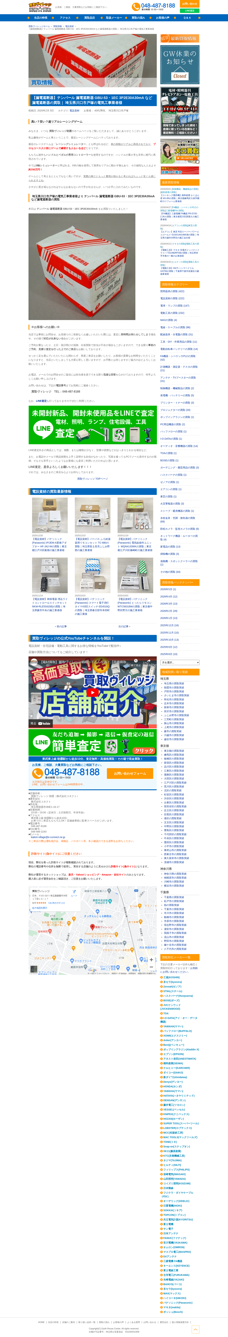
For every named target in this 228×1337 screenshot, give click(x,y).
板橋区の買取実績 (174, 758)
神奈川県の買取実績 (175, 873)
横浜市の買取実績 (174, 885)
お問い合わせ (189, 3)
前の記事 (62, 626)
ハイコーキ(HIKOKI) (174, 1298)
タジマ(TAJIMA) (172, 1160)
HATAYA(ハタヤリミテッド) (179, 1095)
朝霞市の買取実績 (174, 687)
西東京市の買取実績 (175, 854)
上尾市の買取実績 (174, 727)
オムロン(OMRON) (174, 1247)
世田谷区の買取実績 (175, 806)
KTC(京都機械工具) (174, 1155)
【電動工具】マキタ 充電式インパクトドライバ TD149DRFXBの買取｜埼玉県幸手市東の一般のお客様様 (179, 253)
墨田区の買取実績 (174, 842)
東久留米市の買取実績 (176, 858)
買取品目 (89, 17)
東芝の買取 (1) (168, 496)
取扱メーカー (114, 17)
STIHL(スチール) (172, 991)
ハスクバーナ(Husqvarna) (178, 995)
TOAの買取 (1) (168, 453)
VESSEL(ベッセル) (174, 1109)
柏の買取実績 (171, 905)
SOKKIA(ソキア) (172, 1210)
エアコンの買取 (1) (171, 489)
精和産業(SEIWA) (173, 1063)
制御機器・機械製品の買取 (185, 189)
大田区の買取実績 (174, 778)
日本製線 (168, 1188)
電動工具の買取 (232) (172, 313)
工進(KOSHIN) (171, 977)
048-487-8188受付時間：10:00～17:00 (154, 7)
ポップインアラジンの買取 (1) (177, 417)
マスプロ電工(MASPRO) (177, 1251)
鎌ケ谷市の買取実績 (175, 944)
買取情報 (57, 26)
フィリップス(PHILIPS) (176, 1169)
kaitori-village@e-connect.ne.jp (48, 837)
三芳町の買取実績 (174, 719)
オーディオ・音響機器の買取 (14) (179, 446)
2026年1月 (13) (168, 618)
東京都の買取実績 (174, 750)
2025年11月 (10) (169, 632)
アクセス (65, 17)
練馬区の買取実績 (174, 754)
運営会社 (164, 1322)
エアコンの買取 (179, 225)
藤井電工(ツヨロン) (174, 1105)
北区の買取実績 (173, 790)
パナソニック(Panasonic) (177, 1302)
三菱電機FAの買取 (174, 210)
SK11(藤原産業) (172, 1151)
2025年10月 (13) (169, 639)
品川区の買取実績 (174, 766)
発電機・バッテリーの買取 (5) (177, 395)
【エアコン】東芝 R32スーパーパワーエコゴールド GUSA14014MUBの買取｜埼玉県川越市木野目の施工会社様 (179, 234)
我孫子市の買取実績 (175, 932)
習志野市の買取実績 (175, 924)
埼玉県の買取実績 (174, 683)
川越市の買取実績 (174, 735)
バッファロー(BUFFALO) (177, 1031)
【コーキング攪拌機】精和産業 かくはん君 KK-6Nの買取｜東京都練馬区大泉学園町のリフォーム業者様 (179, 198)
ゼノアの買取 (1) (169, 482)
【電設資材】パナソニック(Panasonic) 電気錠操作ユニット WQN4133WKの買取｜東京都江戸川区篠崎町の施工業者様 (135, 525)
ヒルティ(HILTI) (172, 1165)
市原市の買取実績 (174, 921)
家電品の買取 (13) (170, 546)
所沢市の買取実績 (174, 711)
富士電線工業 (170, 1270)
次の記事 (123, 626)
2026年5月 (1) (168, 589)
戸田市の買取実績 (174, 691)
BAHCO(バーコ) (172, 1284)
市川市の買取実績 (174, 913)
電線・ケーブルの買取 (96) (175, 327)
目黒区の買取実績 (174, 814)
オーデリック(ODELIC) (176, 1201)
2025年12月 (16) (169, 625)
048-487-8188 (66, 773)
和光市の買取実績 (174, 699)
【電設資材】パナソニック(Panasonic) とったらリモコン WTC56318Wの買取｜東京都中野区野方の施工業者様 (135, 585)
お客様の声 (162, 17)
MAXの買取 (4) (168, 320)
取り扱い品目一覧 (86, 1322)
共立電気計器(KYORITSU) (178, 1219)
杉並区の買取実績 (174, 794)
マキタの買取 (178, 244)
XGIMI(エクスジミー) (175, 1035)
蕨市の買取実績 (173, 731)
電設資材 (69, 26)
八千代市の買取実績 (175, 948)
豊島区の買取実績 (174, 830)
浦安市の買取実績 (174, 929)
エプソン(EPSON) (173, 1054)
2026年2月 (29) (168, 611)
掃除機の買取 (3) (169, 553)
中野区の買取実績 (174, 826)
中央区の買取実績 (174, 838)
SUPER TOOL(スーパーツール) (181, 1123)
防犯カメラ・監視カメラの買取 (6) (179, 528)
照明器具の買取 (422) (172, 291)
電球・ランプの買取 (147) (174, 305)
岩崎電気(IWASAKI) (174, 1174)
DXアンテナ (170, 1256)
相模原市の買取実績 (175, 877)
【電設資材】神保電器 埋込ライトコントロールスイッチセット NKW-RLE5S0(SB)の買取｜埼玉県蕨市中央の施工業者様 (50, 585)
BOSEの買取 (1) (169, 460)
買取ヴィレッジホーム (39, 26)
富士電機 (168, 1224)
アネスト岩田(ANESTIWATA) (179, 1058)
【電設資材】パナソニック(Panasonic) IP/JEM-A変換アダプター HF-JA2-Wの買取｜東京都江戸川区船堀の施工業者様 (50, 525)
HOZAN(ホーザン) (173, 1118)
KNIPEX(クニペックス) (176, 1114)
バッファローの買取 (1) (173, 431)
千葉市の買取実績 (174, 909)
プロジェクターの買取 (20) (175, 410)
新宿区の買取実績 (174, 762)
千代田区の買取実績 (175, 834)
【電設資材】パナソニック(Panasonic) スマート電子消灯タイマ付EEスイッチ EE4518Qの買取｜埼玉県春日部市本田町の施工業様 (92, 586)
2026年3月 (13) (168, 603)
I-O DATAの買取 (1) (171, 438)
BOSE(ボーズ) (171, 1000)
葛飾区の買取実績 (174, 774)
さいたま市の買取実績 (176, 695)
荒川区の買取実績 (174, 786)
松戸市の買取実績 (174, 901)
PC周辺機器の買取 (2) (172, 424)
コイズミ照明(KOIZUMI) (176, 1183)
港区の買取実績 (173, 818)
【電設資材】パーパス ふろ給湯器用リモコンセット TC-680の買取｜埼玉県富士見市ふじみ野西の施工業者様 (92, 525)
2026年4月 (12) (168, 596)
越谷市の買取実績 (174, 739)
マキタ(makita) (171, 1307)
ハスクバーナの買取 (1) (173, 474)
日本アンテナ (170, 1233)
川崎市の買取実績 (174, 881)
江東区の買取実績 (174, 770)
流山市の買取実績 (174, 937)
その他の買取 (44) (170, 571)
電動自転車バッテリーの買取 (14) (179, 349)
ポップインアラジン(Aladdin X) (181, 1049)
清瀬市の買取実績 (174, 862)
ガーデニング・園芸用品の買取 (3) (179, 467)
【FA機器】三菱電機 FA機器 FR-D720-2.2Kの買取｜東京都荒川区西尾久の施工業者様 (179, 216)
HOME (41, 1322)
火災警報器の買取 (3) (172, 503)
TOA (166, 1013)
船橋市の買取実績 (174, 917)
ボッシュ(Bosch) (173, 1312)
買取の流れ (138, 17)
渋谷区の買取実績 (174, 798)
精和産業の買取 (168, 192)
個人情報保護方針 (180, 1322)
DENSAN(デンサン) (174, 1100)
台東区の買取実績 (174, 802)
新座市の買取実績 (174, 707)
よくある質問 (133, 1322)
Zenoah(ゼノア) (172, 986)
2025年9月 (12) (168, 647)
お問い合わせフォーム (130, 773)
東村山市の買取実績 (175, 850)
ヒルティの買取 (179, 262)
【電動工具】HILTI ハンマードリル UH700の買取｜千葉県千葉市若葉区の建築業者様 (179, 271)
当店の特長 (40, 17)
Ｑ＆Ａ (187, 17)
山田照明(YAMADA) (174, 1178)
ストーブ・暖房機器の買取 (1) (177, 510)
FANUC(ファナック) (174, 1238)
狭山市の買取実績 (174, 723)
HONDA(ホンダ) (172, 1086)
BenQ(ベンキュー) (173, 1044)
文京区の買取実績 (174, 822)
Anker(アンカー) (172, 1040)
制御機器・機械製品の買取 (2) (177, 388)
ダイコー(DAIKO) (173, 1072)
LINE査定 (189, 10)
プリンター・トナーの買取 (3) (177, 402)
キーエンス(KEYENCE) (176, 1265)
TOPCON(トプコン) (174, 1214)
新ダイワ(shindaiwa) (175, 1077)
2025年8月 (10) (168, 654)
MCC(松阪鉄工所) (173, 1132)
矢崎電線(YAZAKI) (173, 1279)
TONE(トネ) (170, 1141)
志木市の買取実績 (174, 703)
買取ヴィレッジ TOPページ (92, 478)
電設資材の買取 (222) (172, 298)
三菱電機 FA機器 (172, 1261)
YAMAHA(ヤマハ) (173, 1026)
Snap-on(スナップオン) (176, 1146)
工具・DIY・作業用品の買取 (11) (178, 341)
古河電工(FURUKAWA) (176, 1275)
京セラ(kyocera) (172, 982)
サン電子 (168, 1228)
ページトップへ (196, 1329)
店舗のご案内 (68, 1322)
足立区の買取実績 (174, 810)
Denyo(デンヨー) (173, 1081)
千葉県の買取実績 (174, 897)
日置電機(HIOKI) (172, 1205)
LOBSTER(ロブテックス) (177, 1128)
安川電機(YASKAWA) (175, 1242)
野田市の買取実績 (174, 940)
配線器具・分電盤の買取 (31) (176, 334)
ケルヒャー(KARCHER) (176, 1068)
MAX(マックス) (171, 1293)
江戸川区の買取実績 (175, 782)
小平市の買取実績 (174, 846)
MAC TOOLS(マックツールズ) (180, 1137)
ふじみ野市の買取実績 (176, 715)
